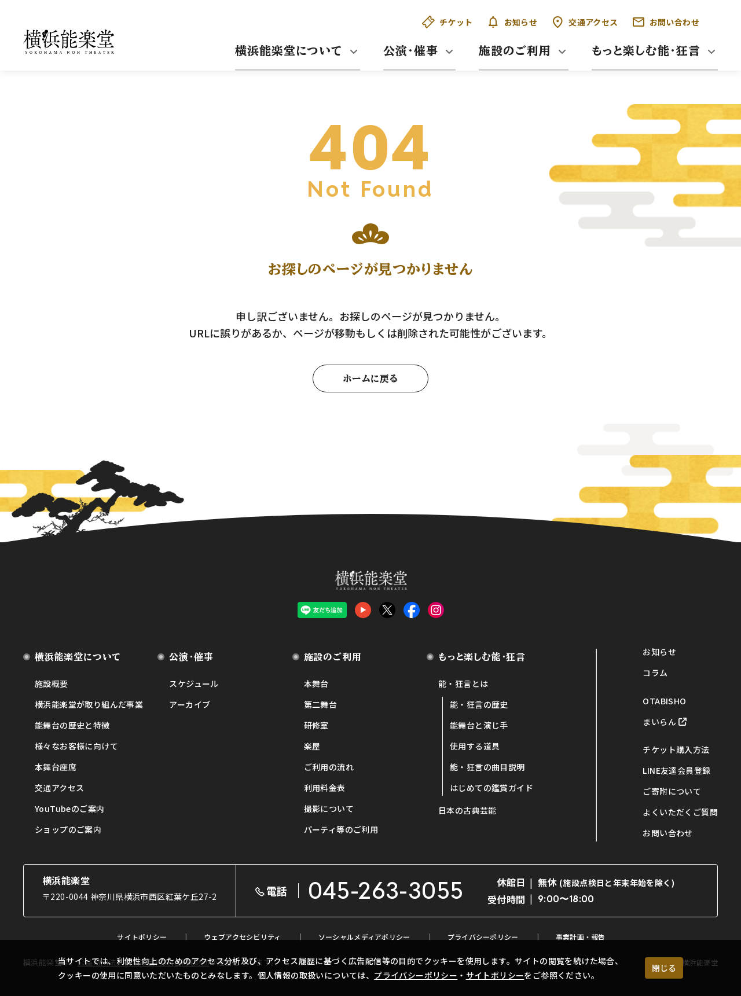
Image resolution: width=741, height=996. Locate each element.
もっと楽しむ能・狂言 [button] (646, 50)
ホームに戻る (370, 378)
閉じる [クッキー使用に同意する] (664, 967)
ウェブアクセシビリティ (242, 937)
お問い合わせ (665, 22)
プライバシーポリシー (415, 975)
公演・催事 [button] (410, 50)
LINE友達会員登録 (676, 770)
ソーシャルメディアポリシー (364, 937)
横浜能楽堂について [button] (289, 50)
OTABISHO (664, 701)
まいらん (659, 721)
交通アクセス (584, 22)
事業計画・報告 (581, 937)
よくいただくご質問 (680, 812)
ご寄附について (672, 791)
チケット (447, 22)
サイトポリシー (495, 975)
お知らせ (512, 22)
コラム (655, 672)
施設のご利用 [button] (515, 50)
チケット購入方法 (676, 749)
